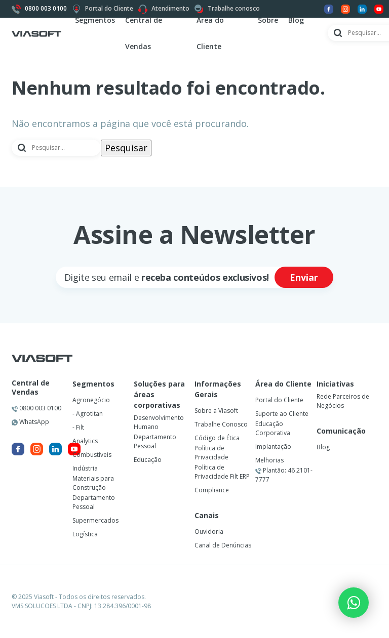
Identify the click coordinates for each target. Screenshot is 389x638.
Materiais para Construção (93, 483)
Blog (296, 20)
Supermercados (95, 520)
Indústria (85, 468)
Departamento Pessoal (93, 502)
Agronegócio (91, 400)
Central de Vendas (31, 387)
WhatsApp (30, 421)
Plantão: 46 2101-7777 (284, 475)
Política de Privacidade (211, 452)
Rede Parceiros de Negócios (343, 401)
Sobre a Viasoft (216, 410)
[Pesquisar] (56, 148)
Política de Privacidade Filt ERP (222, 472)
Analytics (85, 441)
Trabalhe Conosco (221, 424)
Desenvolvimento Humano (159, 422)
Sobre (268, 20)
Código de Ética (217, 438)
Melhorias (269, 460)
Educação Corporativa (272, 428)
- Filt (78, 427)
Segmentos (95, 20)
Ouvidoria (208, 531)
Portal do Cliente (279, 400)
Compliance (211, 490)
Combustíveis (91, 454)
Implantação (273, 446)
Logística (85, 534)
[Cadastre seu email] (164, 277)
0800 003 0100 (36, 408)
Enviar (304, 277)
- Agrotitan (87, 413)
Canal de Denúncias (222, 545)
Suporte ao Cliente (281, 413)
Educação (148, 459)
